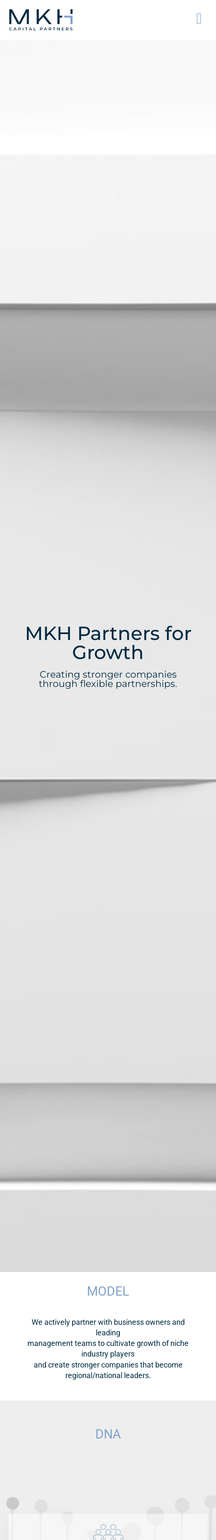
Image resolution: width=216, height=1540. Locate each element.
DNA (108, 1434)
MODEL (108, 1291)
